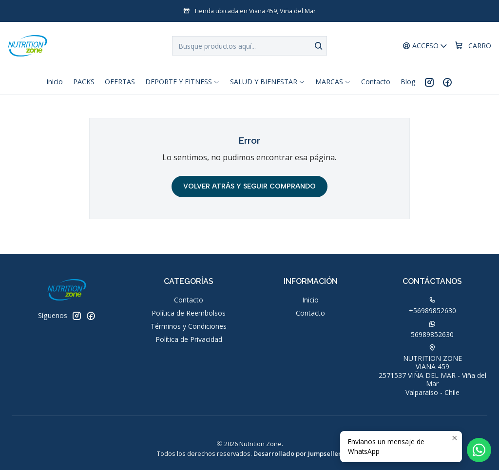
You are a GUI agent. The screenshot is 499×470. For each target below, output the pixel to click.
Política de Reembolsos (189, 313)
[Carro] (473, 45)
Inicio (310, 299)
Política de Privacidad (188, 339)
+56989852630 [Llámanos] (432, 306)
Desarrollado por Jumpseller (297, 453)
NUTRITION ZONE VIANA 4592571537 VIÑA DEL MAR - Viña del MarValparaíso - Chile (432, 370)
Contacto (188, 299)
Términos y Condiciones (189, 326)
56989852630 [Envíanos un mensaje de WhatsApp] (432, 329)
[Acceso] (425, 46)
